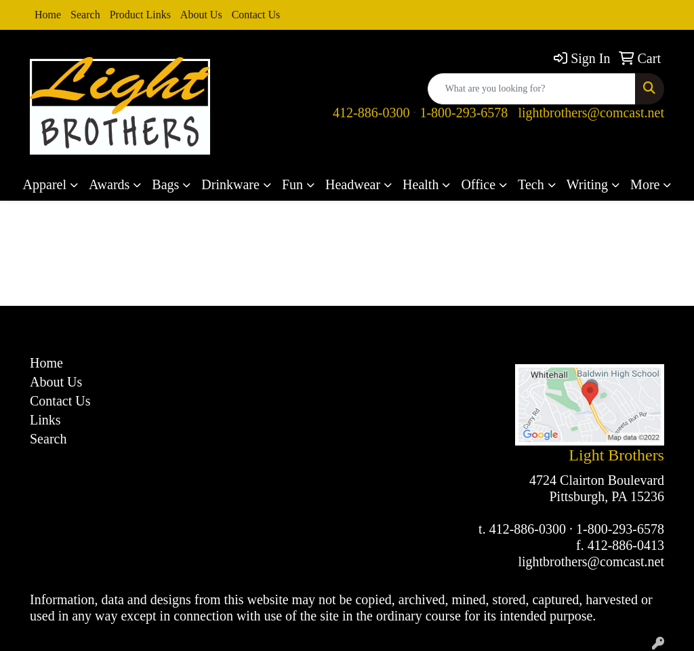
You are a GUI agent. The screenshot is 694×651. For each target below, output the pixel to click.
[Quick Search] (532, 88)
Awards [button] (109, 184)
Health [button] (420, 184)
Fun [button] (292, 184)
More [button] (644, 184)
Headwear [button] (352, 184)
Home (48, 14)
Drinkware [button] (230, 184)
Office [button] (478, 184)
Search (85, 14)
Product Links (140, 14)
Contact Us (256, 14)
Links (45, 419)
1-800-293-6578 (464, 112)
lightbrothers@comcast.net (591, 112)
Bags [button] (165, 184)
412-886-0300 (371, 112)
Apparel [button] (44, 184)
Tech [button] (531, 184)
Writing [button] (587, 184)
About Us (201, 14)
